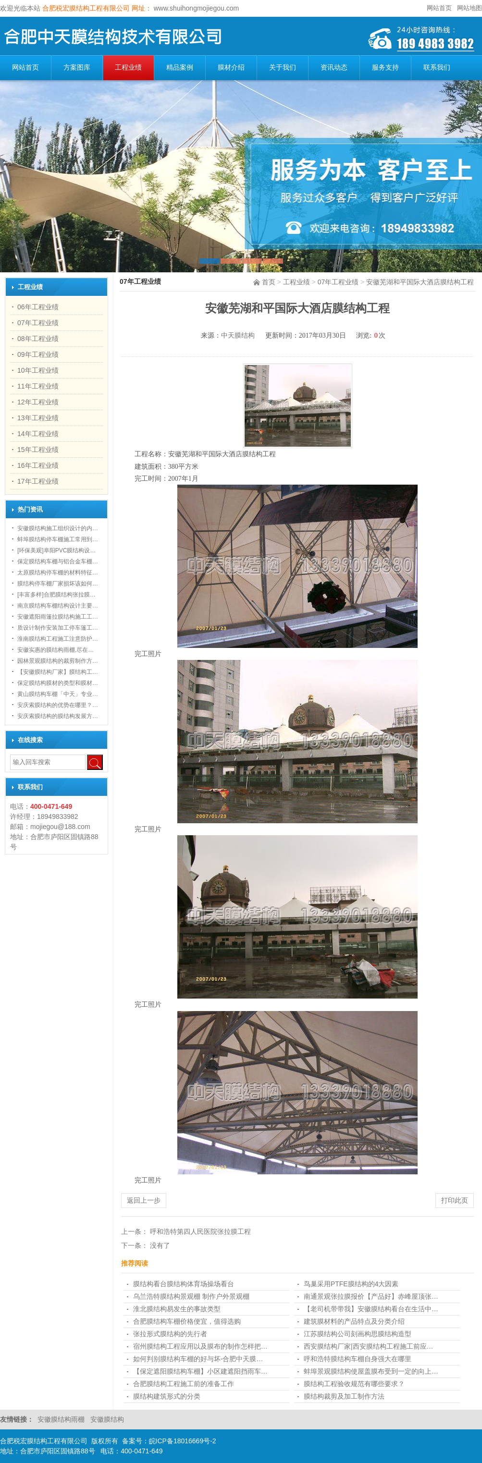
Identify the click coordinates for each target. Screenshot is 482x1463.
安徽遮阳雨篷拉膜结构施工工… (57, 616)
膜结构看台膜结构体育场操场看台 (183, 1284)
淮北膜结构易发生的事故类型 (177, 1309)
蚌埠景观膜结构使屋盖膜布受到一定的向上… (371, 1371)
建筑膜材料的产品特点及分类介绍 (354, 1321)
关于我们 (282, 67)
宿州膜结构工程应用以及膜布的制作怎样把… (200, 1346)
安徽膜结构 (107, 1419)
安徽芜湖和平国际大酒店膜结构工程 (420, 282)
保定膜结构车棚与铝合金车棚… (57, 561)
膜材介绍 (231, 67)
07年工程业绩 (338, 282)
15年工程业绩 (38, 449)
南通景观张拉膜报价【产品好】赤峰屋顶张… (371, 1296)
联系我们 (436, 67)
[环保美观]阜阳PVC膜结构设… (56, 550)
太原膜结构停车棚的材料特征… (57, 572)
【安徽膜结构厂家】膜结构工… (57, 672)
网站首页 (439, 8)
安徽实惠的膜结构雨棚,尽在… (55, 649)
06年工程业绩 (38, 307)
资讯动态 (334, 67)
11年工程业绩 (38, 386)
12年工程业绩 (38, 402)
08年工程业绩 (38, 338)
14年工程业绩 (38, 434)
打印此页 (454, 1200)
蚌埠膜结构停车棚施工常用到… (57, 539)
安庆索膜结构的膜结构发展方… (57, 716)
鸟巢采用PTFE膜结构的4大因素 (351, 1284)
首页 (268, 282)
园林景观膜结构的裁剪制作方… (57, 661)
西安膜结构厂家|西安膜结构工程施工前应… (368, 1346)
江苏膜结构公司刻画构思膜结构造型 (357, 1334)
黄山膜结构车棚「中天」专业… (57, 694)
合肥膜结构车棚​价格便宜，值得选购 (187, 1321)
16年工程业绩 (38, 465)
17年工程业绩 (38, 481)
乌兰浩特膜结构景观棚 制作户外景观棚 (191, 1296)
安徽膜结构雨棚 (62, 1419)
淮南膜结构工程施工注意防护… (57, 638)
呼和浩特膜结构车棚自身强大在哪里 (357, 1359)
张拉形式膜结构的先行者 (170, 1334)
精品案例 (179, 67)
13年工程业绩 (38, 418)
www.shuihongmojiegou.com (195, 8)
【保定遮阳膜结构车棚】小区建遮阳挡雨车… (200, 1371)
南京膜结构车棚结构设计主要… (57, 605)
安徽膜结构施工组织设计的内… (57, 528)
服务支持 (385, 67)
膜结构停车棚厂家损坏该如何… (57, 583)
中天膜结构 (238, 335)
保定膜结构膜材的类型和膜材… (57, 683)
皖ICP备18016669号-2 (182, 1441)
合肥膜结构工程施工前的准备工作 (183, 1384)
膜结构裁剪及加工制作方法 (344, 1396)
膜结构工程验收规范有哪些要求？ (354, 1384)
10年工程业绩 (38, 370)
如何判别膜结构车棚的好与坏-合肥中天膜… (198, 1359)
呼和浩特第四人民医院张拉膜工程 (200, 1231)
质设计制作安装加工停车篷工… (57, 627)
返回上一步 (144, 1200)
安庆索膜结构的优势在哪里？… (57, 705)
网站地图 (469, 8)
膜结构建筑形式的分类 (166, 1396)
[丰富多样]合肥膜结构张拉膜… (56, 594)
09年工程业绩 (38, 354)
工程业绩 (128, 67)
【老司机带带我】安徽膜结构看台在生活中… (371, 1309)
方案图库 (76, 67)
